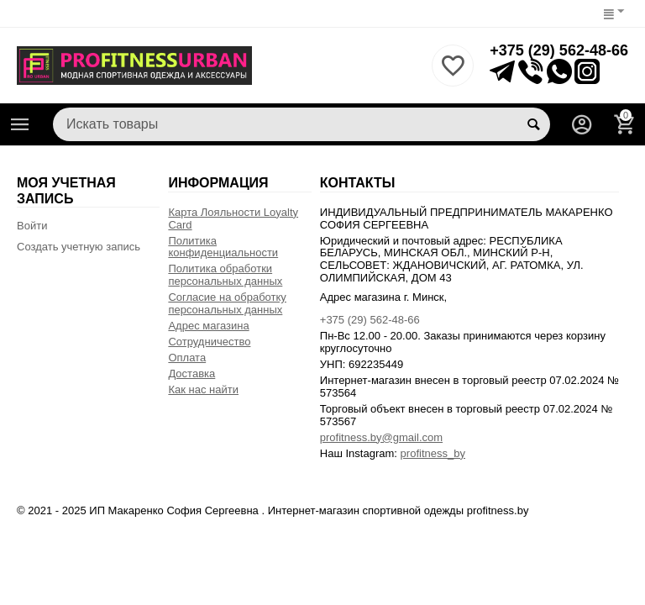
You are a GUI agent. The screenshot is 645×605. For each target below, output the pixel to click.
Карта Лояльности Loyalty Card (233, 218)
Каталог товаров (20, 124)
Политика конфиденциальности (223, 247)
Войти (32, 225)
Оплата (187, 357)
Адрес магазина (208, 325)
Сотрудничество (209, 341)
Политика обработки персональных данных (225, 274)
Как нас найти (203, 389)
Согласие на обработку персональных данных (227, 303)
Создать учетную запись (78, 246)
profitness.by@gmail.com (381, 437)
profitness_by (433, 453)
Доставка (191, 373)
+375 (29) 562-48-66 (559, 50)
